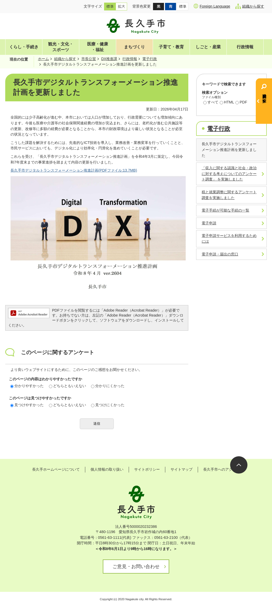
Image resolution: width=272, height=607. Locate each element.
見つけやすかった (27, 405)
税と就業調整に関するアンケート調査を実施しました (229, 195)
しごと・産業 (208, 47)
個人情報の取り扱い (106, 469)
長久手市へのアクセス (221, 469)
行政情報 (245, 47)
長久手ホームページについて (56, 469)
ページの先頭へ (238, 465)
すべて (210, 102)
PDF (241, 102)
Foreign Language (212, 6)
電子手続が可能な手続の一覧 (225, 210)
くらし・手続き (23, 47)
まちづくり (134, 47)
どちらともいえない (67, 386)
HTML (227, 102)
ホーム (43, 59)
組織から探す (249, 6)
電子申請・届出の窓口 (220, 254)
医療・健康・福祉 (97, 47)
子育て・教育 (171, 47)
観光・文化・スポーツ (60, 47)
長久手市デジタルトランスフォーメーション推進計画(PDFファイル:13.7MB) (73, 170)
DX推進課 (109, 59)
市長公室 (88, 59)
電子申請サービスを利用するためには (229, 238)
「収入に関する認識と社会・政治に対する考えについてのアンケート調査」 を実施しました (229, 173)
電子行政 (149, 59)
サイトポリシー (147, 469)
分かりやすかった (27, 386)
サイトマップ (181, 469)
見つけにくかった (107, 405)
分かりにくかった (107, 386)
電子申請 (209, 223)
